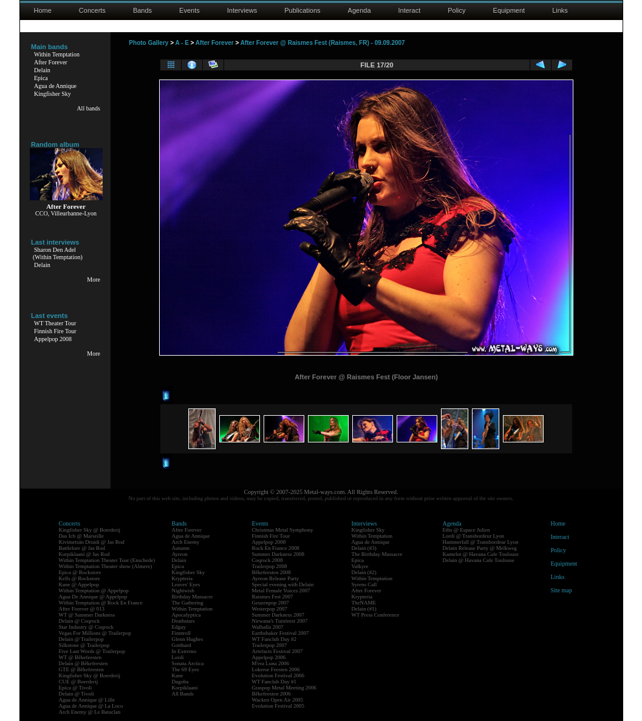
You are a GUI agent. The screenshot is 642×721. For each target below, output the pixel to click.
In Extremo (184, 651)
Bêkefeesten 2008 (271, 572)
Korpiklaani (185, 688)
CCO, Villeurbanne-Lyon (66, 213)
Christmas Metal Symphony (282, 530)
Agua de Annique (55, 86)
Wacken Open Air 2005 (278, 700)
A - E (181, 42)
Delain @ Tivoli (76, 694)
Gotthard (181, 645)
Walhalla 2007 (268, 627)
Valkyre (360, 566)
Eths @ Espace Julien (466, 530)
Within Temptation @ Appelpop (94, 590)
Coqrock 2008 (267, 560)
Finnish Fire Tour (55, 331)
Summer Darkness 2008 (278, 554)
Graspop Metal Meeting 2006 (284, 688)
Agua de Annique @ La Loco (91, 706)
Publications (302, 10)
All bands (88, 108)
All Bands (183, 694)
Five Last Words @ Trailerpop (92, 651)
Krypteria (182, 578)
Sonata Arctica (188, 663)
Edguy (179, 627)
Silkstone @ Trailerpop (84, 645)
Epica (41, 78)
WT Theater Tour (55, 323)
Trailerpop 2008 (269, 566)
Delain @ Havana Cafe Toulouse (478, 560)
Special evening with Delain (283, 584)
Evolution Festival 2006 (278, 675)
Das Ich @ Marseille (81, 536)
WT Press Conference (376, 615)
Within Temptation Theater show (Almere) (105, 566)
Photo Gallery (148, 42)
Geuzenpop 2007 (270, 603)
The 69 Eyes (185, 669)
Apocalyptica (186, 615)
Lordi (178, 657)
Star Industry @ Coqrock (86, 627)
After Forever (50, 62)
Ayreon (180, 554)
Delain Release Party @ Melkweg (480, 548)
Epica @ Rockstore (80, 572)
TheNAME (364, 603)
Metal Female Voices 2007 (281, 590)
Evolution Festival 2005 (278, 706)
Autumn (181, 548)
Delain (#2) (364, 572)
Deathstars (183, 621)
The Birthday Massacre (377, 554)
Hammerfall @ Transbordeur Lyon (481, 542)
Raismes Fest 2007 (272, 597)
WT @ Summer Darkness (87, 615)
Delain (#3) (364, 548)
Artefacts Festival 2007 (277, 651)
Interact (409, 10)
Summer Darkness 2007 (278, 615)
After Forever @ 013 (82, 609)
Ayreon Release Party (275, 578)
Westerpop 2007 (270, 609)
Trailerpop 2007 (269, 645)
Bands (142, 10)
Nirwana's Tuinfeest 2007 (280, 621)
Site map (561, 590)
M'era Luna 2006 (271, 663)
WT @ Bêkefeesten (80, 657)
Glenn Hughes (187, 639)
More (93, 279)
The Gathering (187, 603)
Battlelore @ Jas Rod (82, 548)
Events (189, 10)
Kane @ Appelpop (79, 584)
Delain (42, 70)
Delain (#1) (364, 609)
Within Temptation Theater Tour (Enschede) (107, 560)
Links (560, 10)
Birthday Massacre (192, 597)
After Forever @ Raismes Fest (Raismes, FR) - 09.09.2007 (323, 42)
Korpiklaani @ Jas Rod (84, 554)
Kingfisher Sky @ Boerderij (90, 530)
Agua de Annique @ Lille (87, 700)
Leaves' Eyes (186, 584)
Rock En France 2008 (275, 548)
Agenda (359, 10)
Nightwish (183, 590)
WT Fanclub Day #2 (274, 639)
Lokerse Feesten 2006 (276, 669)
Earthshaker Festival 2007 (280, 633)
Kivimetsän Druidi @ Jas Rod (92, 542)
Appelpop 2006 (269, 657)
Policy (456, 10)
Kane (177, 675)
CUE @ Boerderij (78, 682)
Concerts (92, 10)
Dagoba (180, 682)
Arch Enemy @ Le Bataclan (90, 712)
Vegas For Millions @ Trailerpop (95, 633)
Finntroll (181, 633)
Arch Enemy (186, 542)
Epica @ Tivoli (75, 688)
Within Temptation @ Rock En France (101, 603)
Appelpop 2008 (53, 339)
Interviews (242, 10)
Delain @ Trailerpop (81, 639)
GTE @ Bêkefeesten (81, 669)
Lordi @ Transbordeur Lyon (474, 536)
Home (43, 10)
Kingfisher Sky (52, 93)
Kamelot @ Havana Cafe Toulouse (481, 554)
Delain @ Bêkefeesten (83, 663)
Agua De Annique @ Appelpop (93, 597)
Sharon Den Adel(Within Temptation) (58, 253)
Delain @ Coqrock (79, 621)
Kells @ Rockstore (79, 578)
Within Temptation (57, 54)
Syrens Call (364, 584)
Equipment (509, 10)
